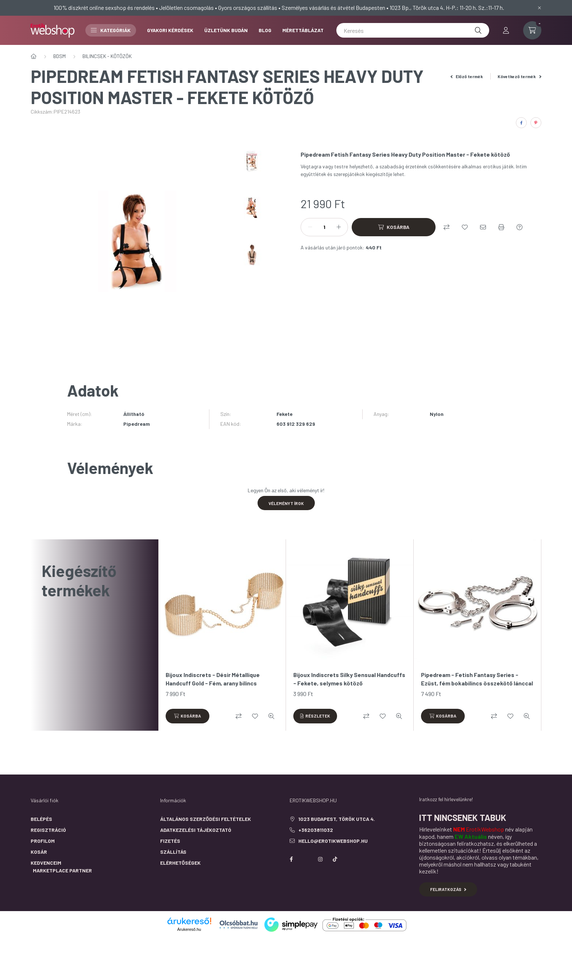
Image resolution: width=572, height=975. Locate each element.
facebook (291, 859)
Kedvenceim (46, 863)
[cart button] (532, 30)
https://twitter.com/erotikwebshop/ (305, 859)
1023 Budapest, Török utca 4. (336, 819)
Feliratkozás (448, 889)
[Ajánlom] (483, 227)
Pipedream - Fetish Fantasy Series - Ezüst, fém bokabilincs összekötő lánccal (477, 678)
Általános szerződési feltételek (205, 819)
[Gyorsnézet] (271, 716)
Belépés (41, 819)
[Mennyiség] (324, 227)
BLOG (265, 30)
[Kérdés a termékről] (519, 227)
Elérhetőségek (180, 863)
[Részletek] (315, 716)
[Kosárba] (394, 227)
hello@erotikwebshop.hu (333, 841)
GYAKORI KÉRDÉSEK (170, 30)
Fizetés (170, 841)
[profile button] (506, 30)
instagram (320, 859)
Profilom (43, 841)
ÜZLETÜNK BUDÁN (226, 30)
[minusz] (310, 227)
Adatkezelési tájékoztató (195, 830)
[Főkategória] (33, 56)
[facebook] (521, 122)
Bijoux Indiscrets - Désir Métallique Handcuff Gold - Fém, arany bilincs (213, 678)
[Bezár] (539, 7)
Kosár (39, 852)
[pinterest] (535, 122)
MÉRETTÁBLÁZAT (303, 30)
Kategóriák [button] (111, 30)
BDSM (59, 56)
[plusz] (338, 227)
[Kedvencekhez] (464, 227)
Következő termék (519, 76)
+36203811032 (315, 830)
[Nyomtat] (501, 227)
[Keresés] (412, 30)
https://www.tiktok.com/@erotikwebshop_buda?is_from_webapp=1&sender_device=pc (335, 859)
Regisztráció (48, 830)
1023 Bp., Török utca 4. (417, 7)
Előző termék (467, 76)
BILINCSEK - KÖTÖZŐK (107, 56)
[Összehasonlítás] (446, 227)
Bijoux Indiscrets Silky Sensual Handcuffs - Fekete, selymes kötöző (349, 678)
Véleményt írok (286, 503)
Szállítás (173, 852)
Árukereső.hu (189, 929)
